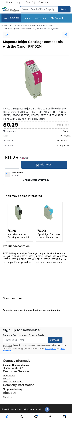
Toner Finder (40, 18)
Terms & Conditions (13, 382)
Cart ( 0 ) (30, 3)
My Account (57, 18)
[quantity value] (12, 165)
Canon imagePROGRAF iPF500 (18, 29)
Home (9, 3)
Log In (19, 3)
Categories (11, 18)
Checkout (43, 3)
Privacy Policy (50, 349)
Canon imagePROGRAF (43, 25)
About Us (7, 397)
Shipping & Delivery (12, 389)
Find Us (6, 379)
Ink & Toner (15, 25)
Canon (26, 25)
